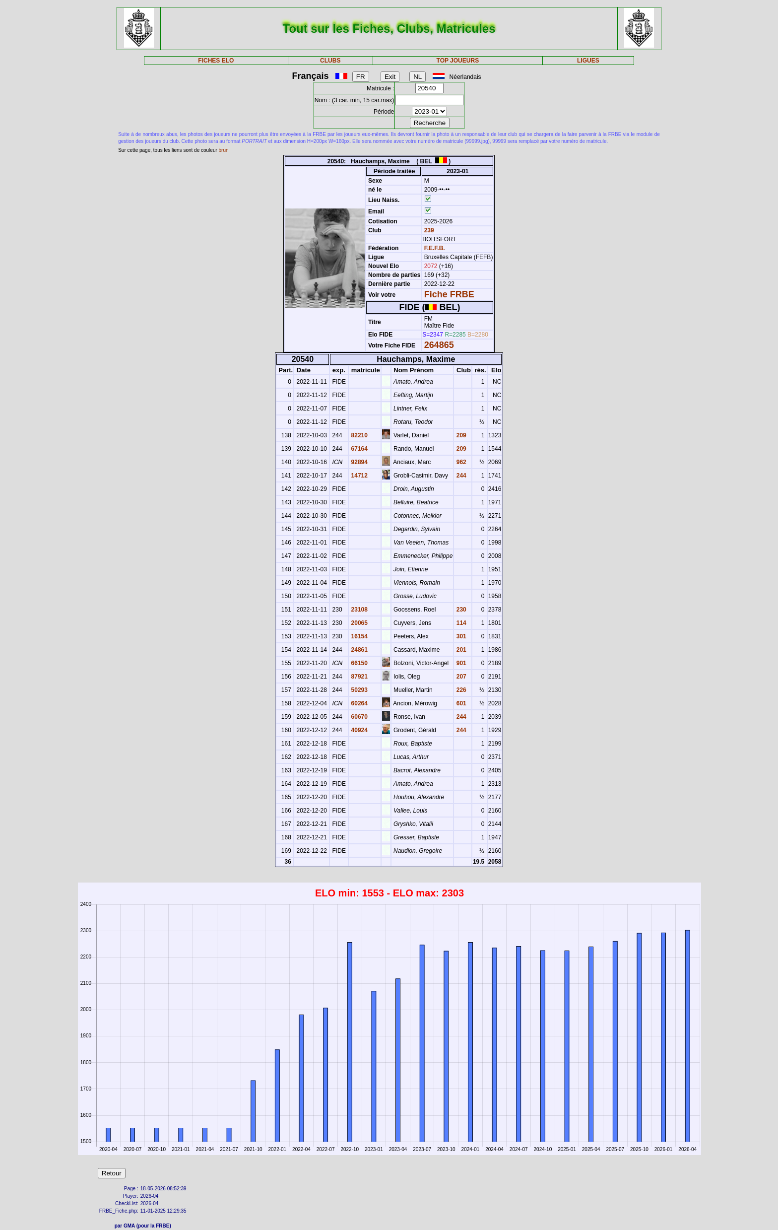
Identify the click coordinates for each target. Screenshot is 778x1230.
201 (460, 649)
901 (460, 663)
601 (460, 703)
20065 (358, 622)
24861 (358, 649)
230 (460, 609)
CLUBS (330, 60)
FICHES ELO (216, 60)
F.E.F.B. (434, 248)
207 (460, 676)
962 (460, 462)
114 (460, 622)
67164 (358, 448)
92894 (358, 462)
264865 (439, 345)
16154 (358, 636)
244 (460, 475)
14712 (358, 475)
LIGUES (588, 60)
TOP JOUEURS (458, 60)
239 (428, 230)
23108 (358, 609)
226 (460, 689)
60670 (358, 716)
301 (460, 636)
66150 (358, 663)
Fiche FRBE (449, 294)
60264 (358, 703)
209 (460, 435)
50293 (358, 689)
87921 (358, 676)
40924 (358, 730)
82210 (358, 435)
